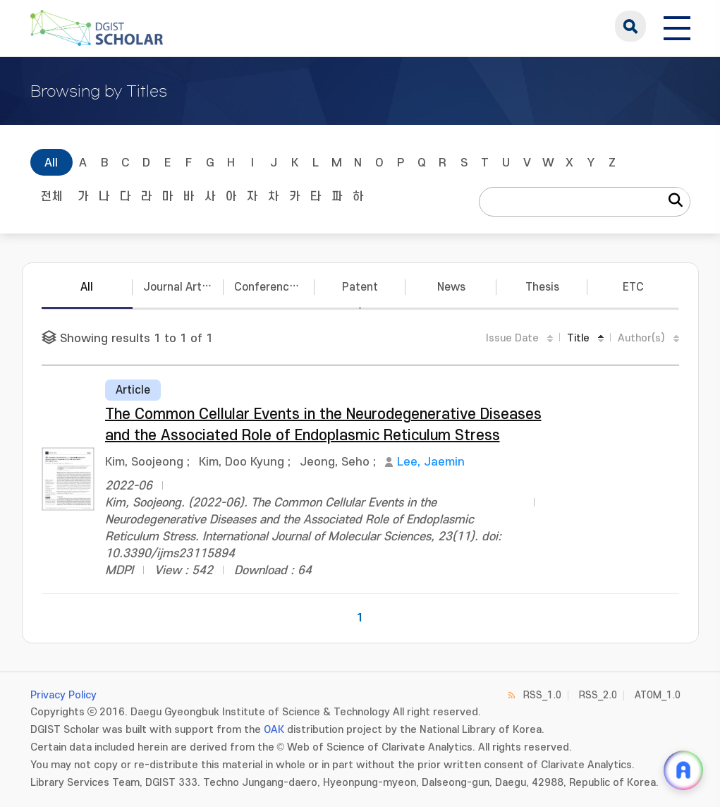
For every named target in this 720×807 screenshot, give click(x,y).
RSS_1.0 (542, 695)
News (451, 287)
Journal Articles (183, 287)
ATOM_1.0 (658, 695)
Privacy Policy (63, 695)
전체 (51, 196)
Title (578, 338)
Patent (360, 287)
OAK (274, 730)
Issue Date (512, 338)
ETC (633, 287)
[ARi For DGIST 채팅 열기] (683, 770)
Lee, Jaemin (431, 462)
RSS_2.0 (598, 695)
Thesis (542, 287)
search (630, 26)
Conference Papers (274, 287)
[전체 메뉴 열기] (677, 26)
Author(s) (641, 338)
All (51, 163)
